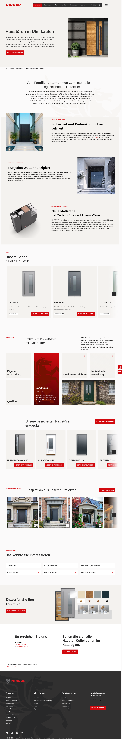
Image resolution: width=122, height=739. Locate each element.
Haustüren (11, 68)
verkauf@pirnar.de (22, 647)
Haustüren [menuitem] (48, 5)
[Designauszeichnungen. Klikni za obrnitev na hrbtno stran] (74, 365)
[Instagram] (12, 733)
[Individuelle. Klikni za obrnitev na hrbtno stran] (102, 365)
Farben (96, 137)
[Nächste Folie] (114, 294)
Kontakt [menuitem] (93, 5)
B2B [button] (107, 5)
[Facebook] (7, 733)
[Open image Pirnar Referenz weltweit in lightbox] (35, 525)
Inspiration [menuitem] (74, 5)
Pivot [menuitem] (56, 5)
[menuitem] (37, 5)
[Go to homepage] (13, 5)
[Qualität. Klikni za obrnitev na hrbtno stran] (18, 392)
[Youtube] (21, 733)
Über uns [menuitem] (84, 5)
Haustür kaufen (19, 68)
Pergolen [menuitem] (64, 5)
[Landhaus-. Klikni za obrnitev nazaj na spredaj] (56, 356)
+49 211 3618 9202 (22, 645)
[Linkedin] (17, 733)
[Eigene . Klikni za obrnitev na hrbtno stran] (18, 365)
